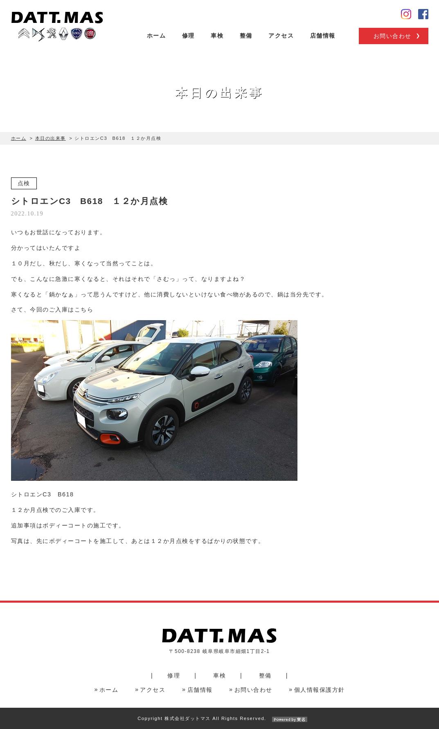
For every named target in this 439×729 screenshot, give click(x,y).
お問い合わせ (393, 36)
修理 (188, 35)
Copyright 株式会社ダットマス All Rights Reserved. (219, 718)
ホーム (156, 35)
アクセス (281, 35)
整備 (246, 35)
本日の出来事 (50, 138)
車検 (217, 35)
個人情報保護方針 (319, 689)
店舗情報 (322, 35)
